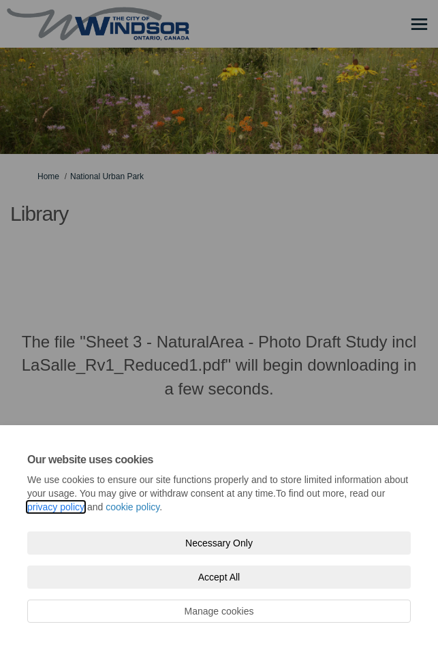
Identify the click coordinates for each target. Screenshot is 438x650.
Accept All (219, 577)
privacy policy (55, 506)
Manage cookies (219, 611)
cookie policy (132, 506)
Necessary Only (219, 543)
